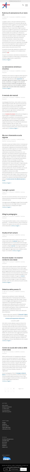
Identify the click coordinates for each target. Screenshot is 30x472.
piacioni (13, 246)
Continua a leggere (7, 59)
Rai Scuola (4, 442)
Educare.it (4, 444)
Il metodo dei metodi (10, 95)
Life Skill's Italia (5, 440)
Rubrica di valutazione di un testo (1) (15, 14)
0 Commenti (12, 17)
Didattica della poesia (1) (11, 289)
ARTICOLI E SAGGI (21, 139)
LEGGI (6, 469)
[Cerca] (22, 5)
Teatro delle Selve (6, 427)
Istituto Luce (5, 447)
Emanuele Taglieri (23, 314)
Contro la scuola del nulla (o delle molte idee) (14, 349)
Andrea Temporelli (12, 141)
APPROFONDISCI (15, 469)
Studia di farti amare (10, 233)
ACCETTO (23, 469)
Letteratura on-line (6, 429)
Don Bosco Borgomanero (7, 439)
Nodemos (4, 445)
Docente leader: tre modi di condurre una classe (12, 259)
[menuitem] (22, 5)
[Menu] (26, 5)
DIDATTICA (18, 17)
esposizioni (19, 78)
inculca (22, 276)
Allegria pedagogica (9, 214)
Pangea (4, 422)
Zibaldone (4, 424)
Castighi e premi (8, 190)
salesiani (15, 241)
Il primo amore (5, 425)
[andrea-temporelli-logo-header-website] (12, 5)
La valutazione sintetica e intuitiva (11, 68)
